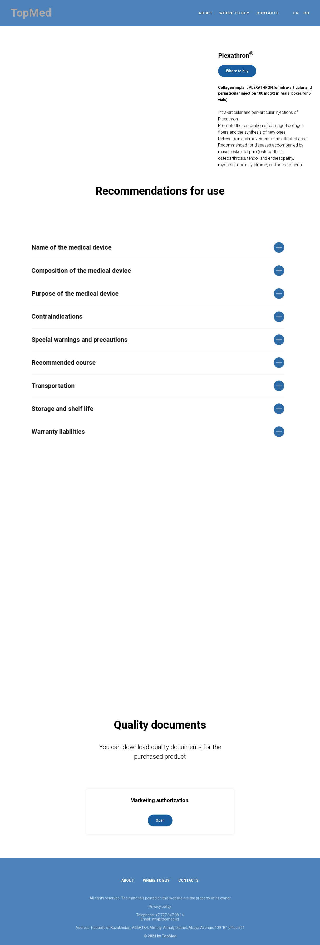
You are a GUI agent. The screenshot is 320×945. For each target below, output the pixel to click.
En (296, 13)
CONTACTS (268, 13)
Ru (306, 13)
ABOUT (206, 13)
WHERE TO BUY (234, 13)
